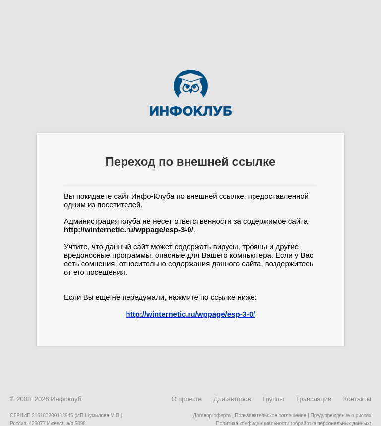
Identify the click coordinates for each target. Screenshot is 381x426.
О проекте (186, 399)
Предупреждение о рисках (340, 415)
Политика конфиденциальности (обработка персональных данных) (293, 423)
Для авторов (232, 399)
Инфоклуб (66, 399)
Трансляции (313, 399)
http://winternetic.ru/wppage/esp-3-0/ (190, 314)
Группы (273, 399)
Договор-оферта (212, 415)
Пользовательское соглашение (270, 415)
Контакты (357, 399)
